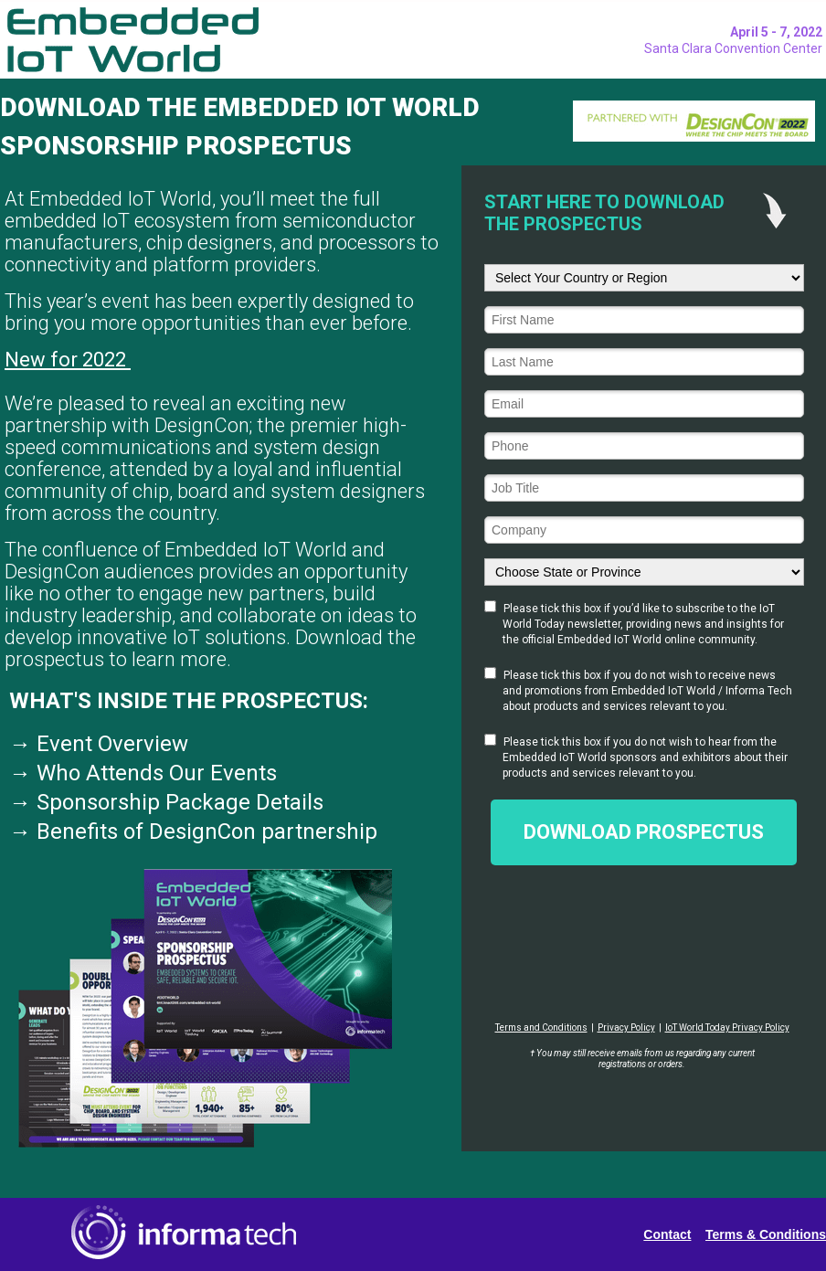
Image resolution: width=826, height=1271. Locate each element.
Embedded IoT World (555, 757)
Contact (667, 1234)
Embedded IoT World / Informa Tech (701, 690)
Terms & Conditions (765, 1234)
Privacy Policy (626, 1027)
